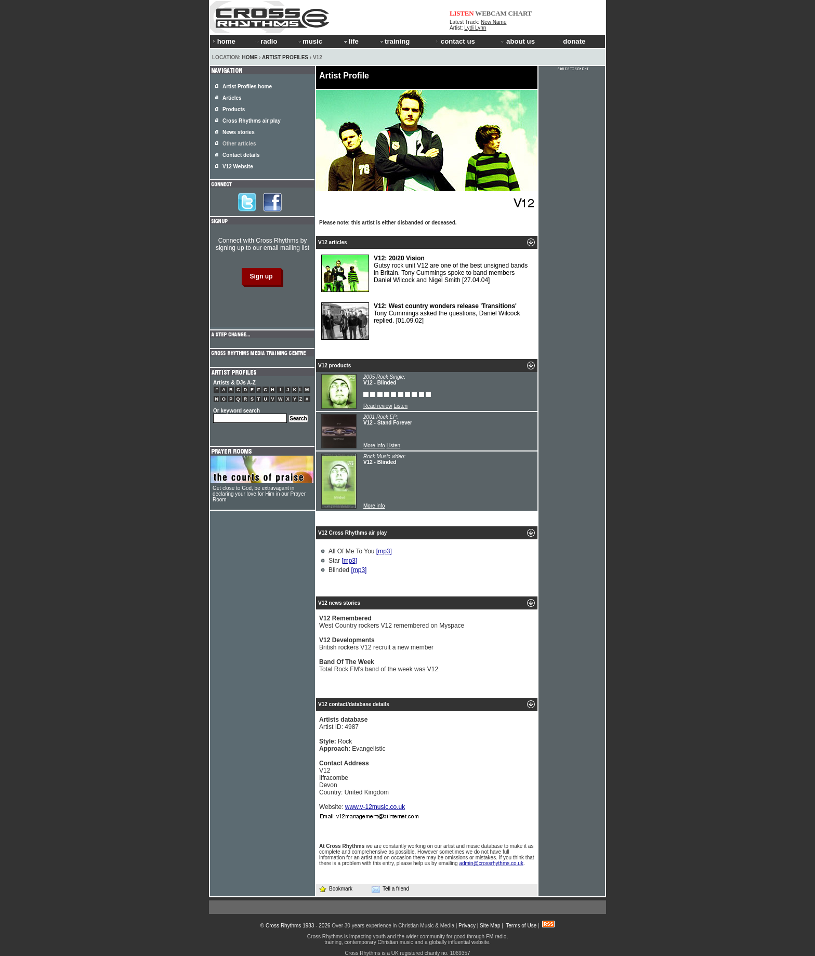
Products (233, 109)
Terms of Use (521, 925)
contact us (455, 41)
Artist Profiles (285, 57)
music (309, 41)
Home (250, 57)
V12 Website (237, 166)
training (394, 41)
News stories (238, 132)
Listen (400, 406)
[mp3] (384, 551)
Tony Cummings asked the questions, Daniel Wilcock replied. (420, 321)
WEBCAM (490, 13)
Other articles (239, 144)
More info (374, 445)
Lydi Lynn (475, 28)
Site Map (490, 925)
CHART (520, 13)
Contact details (241, 155)
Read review (377, 406)
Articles (232, 98)
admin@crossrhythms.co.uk (491, 863)
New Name (493, 22)
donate (571, 41)
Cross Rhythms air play (251, 121)
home (224, 41)
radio (265, 41)
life (351, 41)
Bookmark (335, 888)
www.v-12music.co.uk (375, 807)
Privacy (467, 925)
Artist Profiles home (247, 86)
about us (517, 41)
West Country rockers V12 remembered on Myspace (391, 622)
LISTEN (462, 13)
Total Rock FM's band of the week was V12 (378, 665)
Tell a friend (390, 889)
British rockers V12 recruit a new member (376, 643)
